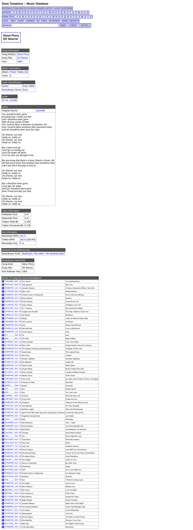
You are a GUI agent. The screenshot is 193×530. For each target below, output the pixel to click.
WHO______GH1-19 (13, 339)
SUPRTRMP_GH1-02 (13, 352)
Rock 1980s (29, 86)
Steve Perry (23, 54)
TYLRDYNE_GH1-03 (13, 305)
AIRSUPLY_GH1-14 (13, 510)
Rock (25, 89)
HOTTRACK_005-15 (13, 470)
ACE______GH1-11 (13, 392)
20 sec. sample (9, 100)
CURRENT (30, 21)
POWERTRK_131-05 (13, 365)
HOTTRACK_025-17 (13, 439)
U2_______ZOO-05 (13, 335)
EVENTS (75, 21)
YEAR (63, 8)
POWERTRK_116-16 (13, 503)
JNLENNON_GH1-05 (13, 322)
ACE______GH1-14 (13, 389)
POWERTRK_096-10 (13, 500)
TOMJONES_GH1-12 (13, 281)
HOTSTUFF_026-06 (13, 406)
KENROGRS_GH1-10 (13, 517)
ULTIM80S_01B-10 (13, 429)
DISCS (22, 8)
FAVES (44, 21)
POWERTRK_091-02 (13, 483)
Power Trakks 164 (19, 72)
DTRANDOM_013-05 (13, 349)
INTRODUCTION (10, 8)
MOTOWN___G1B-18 (13, 493)
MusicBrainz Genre (11, 89)
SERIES (65, 21)
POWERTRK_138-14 (13, 409)
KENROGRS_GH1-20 (13, 450)
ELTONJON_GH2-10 (13, 291)
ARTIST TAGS (52, 8)
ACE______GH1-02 (13, 480)
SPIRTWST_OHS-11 (13, 413)
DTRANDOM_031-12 (13, 463)
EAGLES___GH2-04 (13, 460)
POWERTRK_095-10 (13, 520)
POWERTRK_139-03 (13, 332)
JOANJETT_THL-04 (13, 446)
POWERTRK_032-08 (13, 456)
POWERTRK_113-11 (13, 288)
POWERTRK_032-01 (13, 355)
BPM (70, 8)
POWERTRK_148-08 (13, 487)
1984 (19, 61)
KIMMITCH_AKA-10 (13, 362)
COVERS (31, 8)
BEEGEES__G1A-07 (13, 490)
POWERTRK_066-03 (13, 325)
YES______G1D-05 (13, 436)
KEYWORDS (54, 21)
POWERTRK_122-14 (13, 359)
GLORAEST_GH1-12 (13, 342)
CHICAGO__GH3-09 (13, 433)
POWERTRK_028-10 (13, 402)
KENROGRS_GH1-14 (13, 426)
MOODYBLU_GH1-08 (13, 453)
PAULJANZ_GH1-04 (13, 443)
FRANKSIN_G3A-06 (13, 301)
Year (4, 61)
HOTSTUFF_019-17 (13, 308)
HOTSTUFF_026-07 (13, 285)
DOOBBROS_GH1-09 (13, 507)
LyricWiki (40, 110)
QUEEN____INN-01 (13, 386)
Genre (5, 86)
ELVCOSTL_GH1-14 (13, 372)
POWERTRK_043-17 (13, 416)
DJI (38, 21)
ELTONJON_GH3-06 (13, 345)
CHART (20, 21)
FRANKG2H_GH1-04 (13, 295)
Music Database (37, 3)
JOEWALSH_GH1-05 (13, 315)
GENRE (40, 8)
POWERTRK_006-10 (13, 376)
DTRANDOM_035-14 (13, 527)
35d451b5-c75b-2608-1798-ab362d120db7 (43, 253)
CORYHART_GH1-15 (13, 399)
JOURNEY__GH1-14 (13, 396)
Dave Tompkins (12, 3)
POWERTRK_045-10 (13, 298)
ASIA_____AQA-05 (13, 419)
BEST (13, 21)
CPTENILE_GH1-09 (13, 312)
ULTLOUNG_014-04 (13, 497)
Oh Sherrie (22, 58)
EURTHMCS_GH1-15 (13, 466)
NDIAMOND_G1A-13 (13, 423)
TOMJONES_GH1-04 (13, 379)
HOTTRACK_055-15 (13, 476)
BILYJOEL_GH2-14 (13, 524)
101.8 (23, 236)
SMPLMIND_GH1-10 (13, 369)
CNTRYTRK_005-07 (13, 513)
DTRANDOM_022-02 (13, 318)
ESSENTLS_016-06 (13, 328)
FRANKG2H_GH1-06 (13, 473)
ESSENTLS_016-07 (13, 382)
